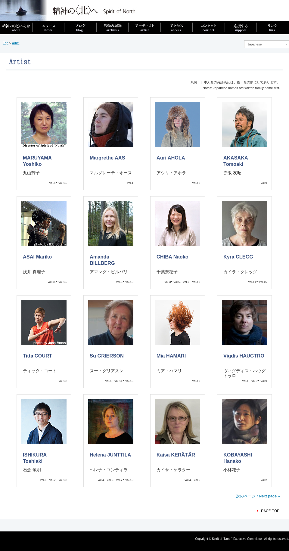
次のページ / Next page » (258, 496)
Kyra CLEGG (238, 256)
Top (5, 43)
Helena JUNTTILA (110, 454)
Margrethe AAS (107, 157)
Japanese (254, 44)
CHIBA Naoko (172, 256)
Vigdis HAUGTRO (243, 355)
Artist (15, 43)
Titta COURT (37, 355)
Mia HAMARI (171, 355)
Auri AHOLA (171, 157)
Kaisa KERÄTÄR (176, 454)
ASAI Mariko (37, 256)
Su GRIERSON (107, 355)
